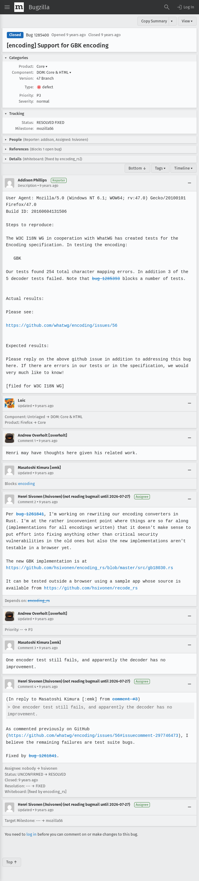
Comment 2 (27, 502)
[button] (185, 7)
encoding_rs (39, 600)
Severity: (26, 101)
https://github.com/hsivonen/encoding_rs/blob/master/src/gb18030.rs (88, 568)
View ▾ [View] (187, 21)
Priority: (26, 95)
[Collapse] (189, 183)
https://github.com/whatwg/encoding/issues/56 (61, 325)
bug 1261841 (29, 514)
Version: (26, 78)
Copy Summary (154, 21)
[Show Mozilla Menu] (19, 7)
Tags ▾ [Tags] (160, 168)
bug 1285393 (99, 278)
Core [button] (42, 66)
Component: (23, 72)
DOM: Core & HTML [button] (54, 72)
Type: (29, 87)
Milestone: (24, 128)
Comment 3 (27, 648)
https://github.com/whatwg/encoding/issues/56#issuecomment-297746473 (92, 735)
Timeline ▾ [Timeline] (183, 168)
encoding (26, 483)
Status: (28, 122)
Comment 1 (27, 441)
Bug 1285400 (37, 35)
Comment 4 (27, 687)
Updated (25, 406)
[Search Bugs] (167, 7)
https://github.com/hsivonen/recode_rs (89, 588)
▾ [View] (172, 21)
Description (27, 186)
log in (31, 834)
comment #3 (123, 699)
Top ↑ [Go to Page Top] (11, 862)
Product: (26, 66)
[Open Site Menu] (7, 7)
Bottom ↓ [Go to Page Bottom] (137, 168)
